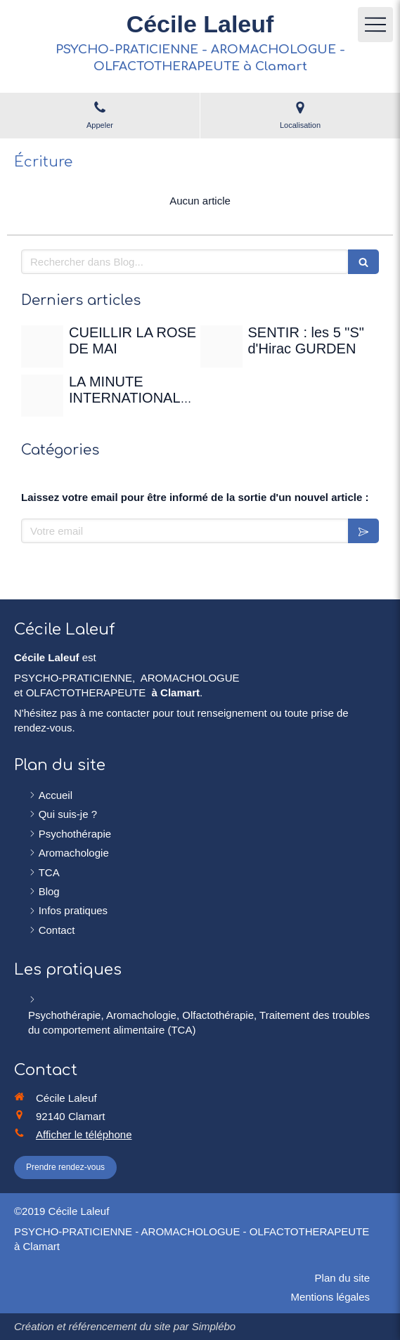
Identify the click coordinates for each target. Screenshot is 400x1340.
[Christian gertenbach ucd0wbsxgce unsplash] (42, 396)
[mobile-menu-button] (375, 24)
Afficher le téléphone (84, 1134)
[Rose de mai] (42, 346)
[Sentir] (221, 346)
